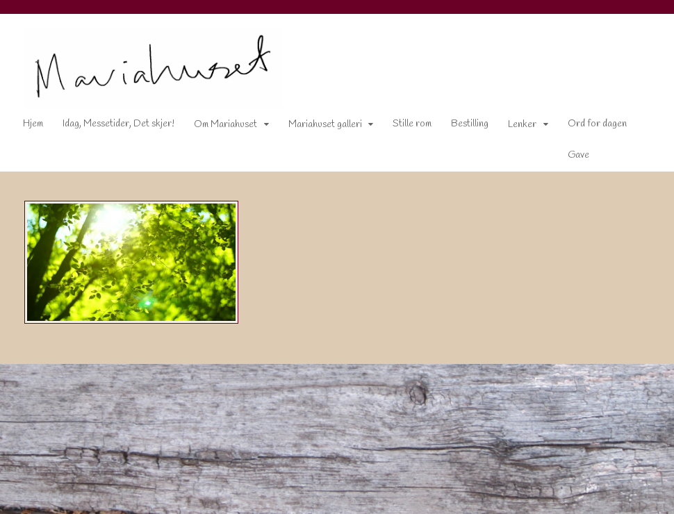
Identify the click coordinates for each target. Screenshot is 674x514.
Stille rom (412, 124)
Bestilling (469, 124)
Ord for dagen (597, 124)
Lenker (522, 124)
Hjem (33, 124)
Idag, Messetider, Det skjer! (118, 124)
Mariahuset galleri (325, 124)
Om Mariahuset (225, 124)
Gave (578, 155)
